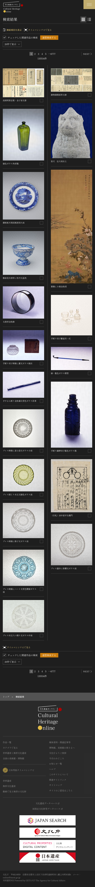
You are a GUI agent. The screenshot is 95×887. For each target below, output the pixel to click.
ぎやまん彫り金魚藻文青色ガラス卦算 (19, 400)
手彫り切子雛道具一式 (61, 338)
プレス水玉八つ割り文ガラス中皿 (17, 635)
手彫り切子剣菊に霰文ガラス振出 (17, 363)
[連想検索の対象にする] (41, 100)
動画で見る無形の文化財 (14, 791)
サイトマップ (55, 785)
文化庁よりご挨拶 (57, 753)
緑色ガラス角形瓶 (11, 163)
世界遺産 (7, 780)
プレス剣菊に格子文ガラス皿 (15, 541)
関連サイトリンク (57, 779)
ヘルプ (52, 769)
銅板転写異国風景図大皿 (14, 222)
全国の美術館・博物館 (13, 758)
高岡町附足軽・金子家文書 (15, 100)
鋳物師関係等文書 (59, 94)
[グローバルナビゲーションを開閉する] (89, 4)
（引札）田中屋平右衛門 (62, 515)
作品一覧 (7, 742)
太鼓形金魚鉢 (9, 321)
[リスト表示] (89, 19)
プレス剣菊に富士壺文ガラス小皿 (17, 450)
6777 (53, 53)
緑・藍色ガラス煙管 (60, 373)
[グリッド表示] (83, 19)
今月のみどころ (56, 758)
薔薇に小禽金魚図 (59, 286)
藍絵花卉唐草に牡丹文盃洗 (15, 277)
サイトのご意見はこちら (61, 790)
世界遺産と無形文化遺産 (14, 753)
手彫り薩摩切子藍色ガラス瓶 (64, 450)
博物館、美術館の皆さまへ (62, 747)
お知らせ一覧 (55, 763)
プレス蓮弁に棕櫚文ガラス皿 (64, 568)
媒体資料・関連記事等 (60, 742)
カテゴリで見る (10, 747)
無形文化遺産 (9, 786)
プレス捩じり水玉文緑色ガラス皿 (17, 494)
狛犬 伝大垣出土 (59, 161)
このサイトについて (58, 774)
